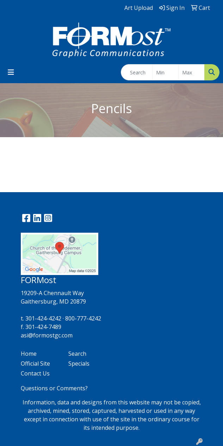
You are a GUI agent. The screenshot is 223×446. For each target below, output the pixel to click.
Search (77, 354)
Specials (78, 363)
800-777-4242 (83, 318)
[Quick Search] (137, 72)
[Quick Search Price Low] (165, 72)
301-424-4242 (43, 318)
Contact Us (35, 373)
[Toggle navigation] (11, 72)
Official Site (35, 363)
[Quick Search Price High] (191, 72)
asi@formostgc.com (47, 335)
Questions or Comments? (54, 388)
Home (29, 354)
